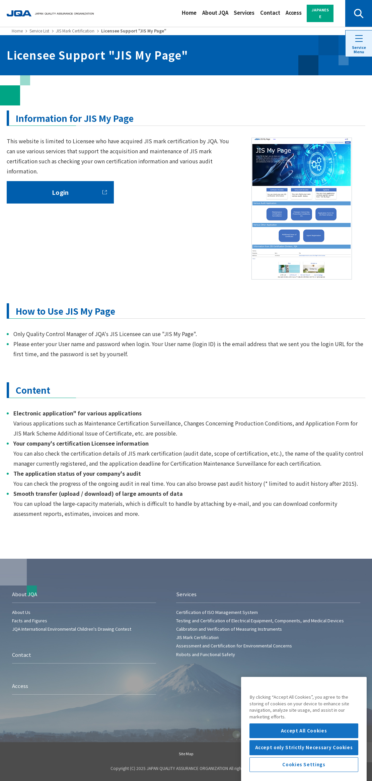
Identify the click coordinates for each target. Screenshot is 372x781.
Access (294, 12)
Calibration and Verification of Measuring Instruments (229, 629)
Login (79, 192)
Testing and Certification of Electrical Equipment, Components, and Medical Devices (260, 620)
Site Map (186, 753)
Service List (39, 30)
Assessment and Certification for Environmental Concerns (234, 645)
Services (244, 12)
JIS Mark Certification (75, 30)
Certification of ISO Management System (217, 612)
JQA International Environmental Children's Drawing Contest (71, 629)
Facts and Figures (29, 620)
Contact (270, 12)
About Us (21, 612)
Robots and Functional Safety (205, 654)
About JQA (215, 12)
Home (189, 12)
